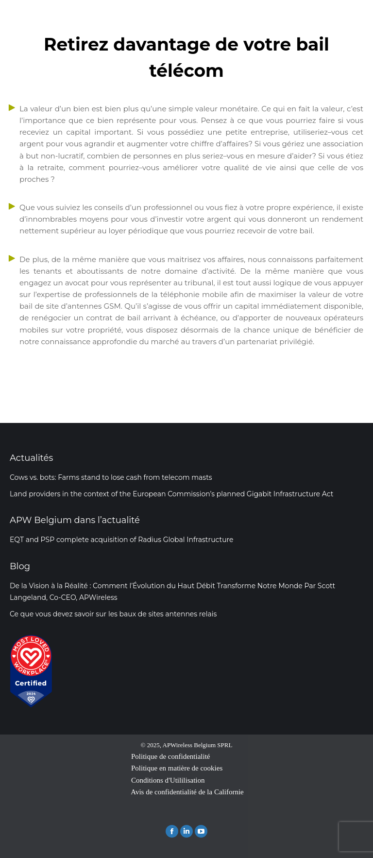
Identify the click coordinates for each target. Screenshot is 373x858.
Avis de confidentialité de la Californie (187, 792)
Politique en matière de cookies (176, 768)
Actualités (31, 458)
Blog (20, 566)
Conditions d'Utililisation (167, 780)
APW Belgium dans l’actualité (75, 520)
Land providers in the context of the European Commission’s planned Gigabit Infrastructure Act (171, 494)
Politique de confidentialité (170, 756)
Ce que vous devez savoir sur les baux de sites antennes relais (113, 614)
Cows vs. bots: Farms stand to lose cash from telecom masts (111, 477)
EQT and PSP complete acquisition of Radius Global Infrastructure (122, 539)
